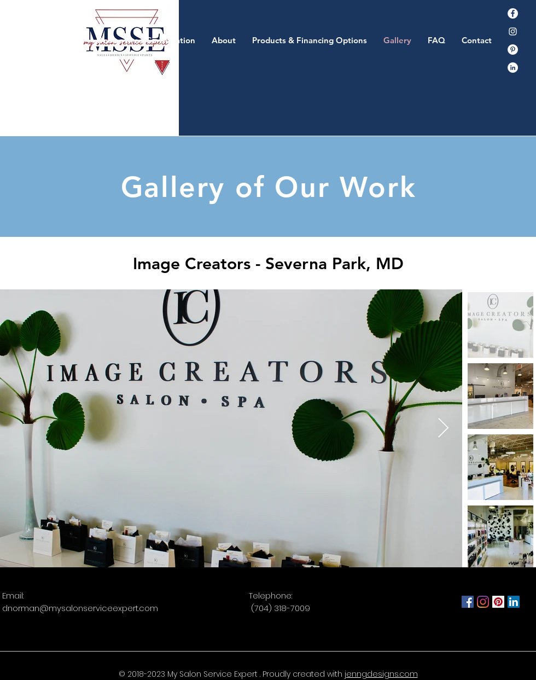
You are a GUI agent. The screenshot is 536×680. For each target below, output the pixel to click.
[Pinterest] (513, 49)
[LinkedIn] (514, 602)
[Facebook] (513, 13)
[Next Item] (443, 428)
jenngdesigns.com (381, 674)
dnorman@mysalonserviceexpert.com (80, 608)
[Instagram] (513, 31)
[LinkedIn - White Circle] (513, 67)
